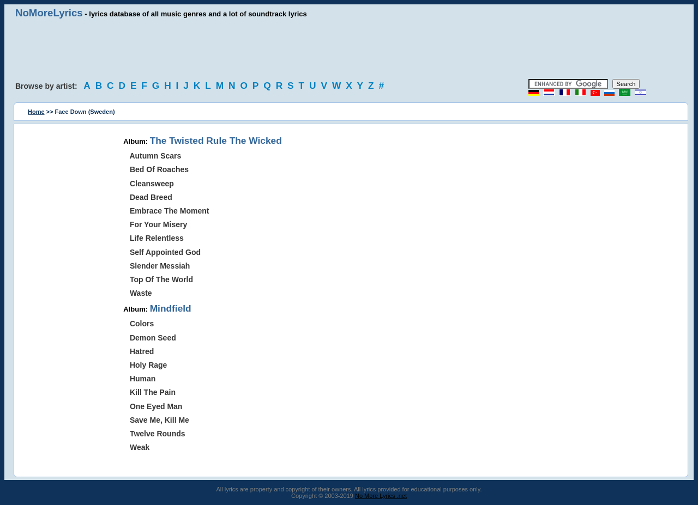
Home (36, 111)
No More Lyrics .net (381, 495)
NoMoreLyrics (49, 13)
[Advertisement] (349, 49)
